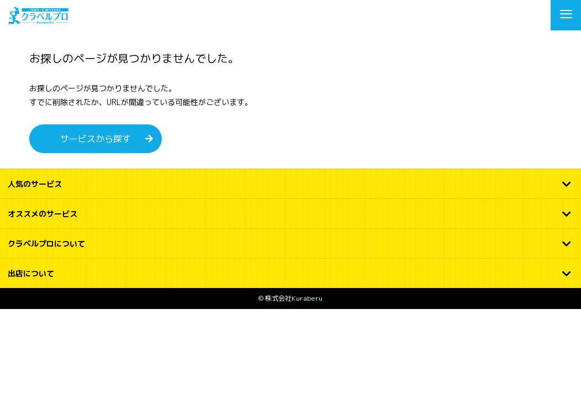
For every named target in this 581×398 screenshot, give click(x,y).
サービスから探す (95, 139)
